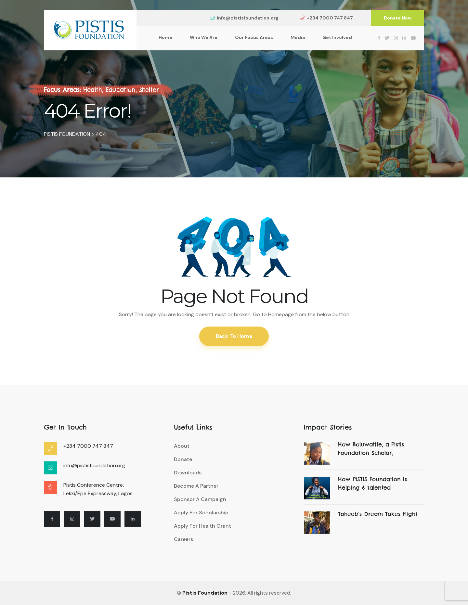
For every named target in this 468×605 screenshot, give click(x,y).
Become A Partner (196, 486)
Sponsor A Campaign (200, 499)
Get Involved (337, 37)
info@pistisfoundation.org (244, 18)
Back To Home (234, 336)
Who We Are (203, 37)
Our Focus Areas (254, 37)
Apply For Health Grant (202, 525)
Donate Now (397, 18)
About (181, 446)
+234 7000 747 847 (326, 18)
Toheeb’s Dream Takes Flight (377, 514)
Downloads (188, 472)
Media (298, 37)
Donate (183, 459)
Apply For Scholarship (201, 512)
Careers (183, 539)
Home (165, 37)
